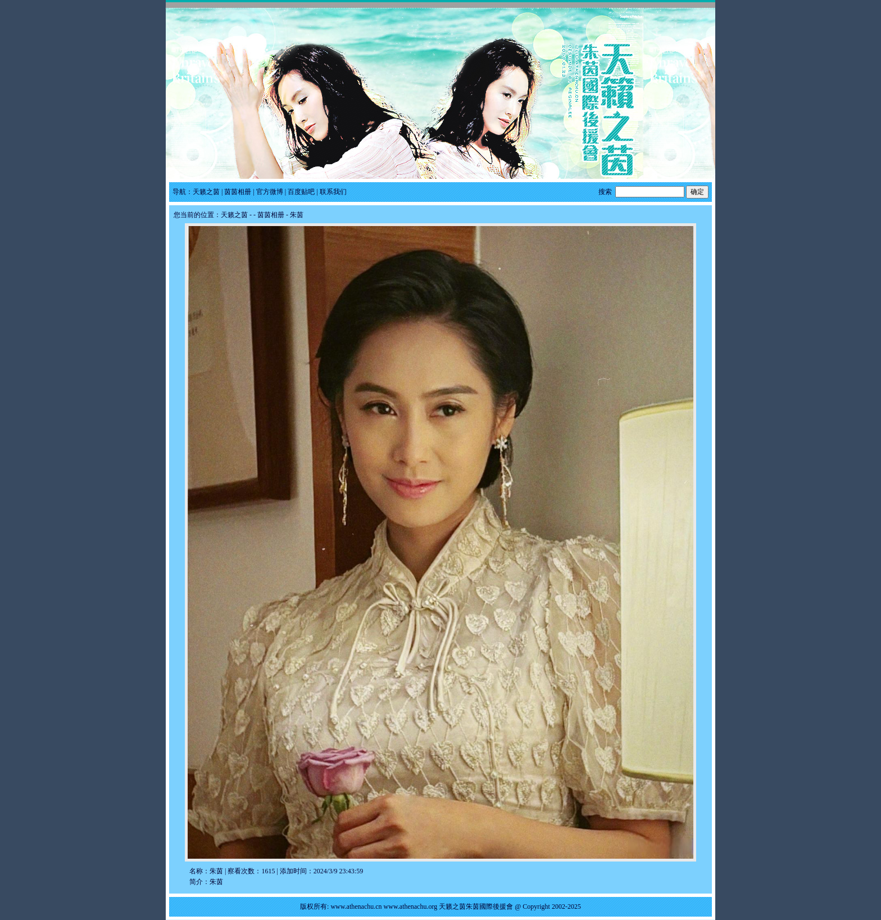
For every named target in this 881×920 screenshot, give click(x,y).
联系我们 (333, 192)
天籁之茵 (206, 192)
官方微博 (269, 192)
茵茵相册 (237, 192)
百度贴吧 (301, 192)
